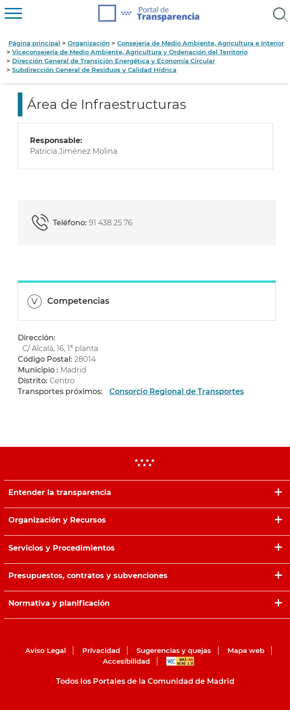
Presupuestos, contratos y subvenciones (88, 575)
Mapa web (245, 650)
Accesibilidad (126, 661)
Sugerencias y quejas (173, 650)
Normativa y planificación (59, 603)
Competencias (78, 301)
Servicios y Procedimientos (61, 548)
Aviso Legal (45, 650)
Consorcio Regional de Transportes (176, 391)
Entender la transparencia (59, 492)
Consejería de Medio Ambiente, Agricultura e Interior (200, 43)
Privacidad (101, 650)
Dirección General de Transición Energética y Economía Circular (113, 61)
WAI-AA (180, 661)
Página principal (34, 43)
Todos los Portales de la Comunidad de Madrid (145, 681)
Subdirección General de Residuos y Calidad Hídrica (94, 69)
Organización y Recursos (57, 520)
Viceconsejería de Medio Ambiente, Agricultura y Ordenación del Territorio (130, 52)
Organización (89, 43)
